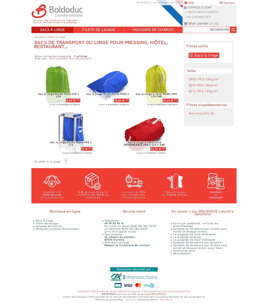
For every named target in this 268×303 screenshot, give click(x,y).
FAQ (189, 2)
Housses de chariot (49, 226)
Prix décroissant (80, 58)
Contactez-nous (184, 251)
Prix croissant (59, 58)
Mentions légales (130, 291)
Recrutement (182, 253)
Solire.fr (131, 300)
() (201, 23)
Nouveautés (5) (201, 113)
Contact (227, 2)
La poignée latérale (187, 237)
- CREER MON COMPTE (201, 12)
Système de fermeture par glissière (197, 242)
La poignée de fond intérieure (194, 240)
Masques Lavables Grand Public (58, 229)
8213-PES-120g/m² (203, 85)
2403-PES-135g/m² (204, 79)
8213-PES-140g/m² (203, 91)
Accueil (40, 37)
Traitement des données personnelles (167, 291)
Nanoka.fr (166, 300)
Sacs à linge (56, 37)
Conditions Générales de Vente (96, 291)
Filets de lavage (47, 223)
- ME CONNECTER (197, 17)
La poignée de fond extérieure (194, 234)
